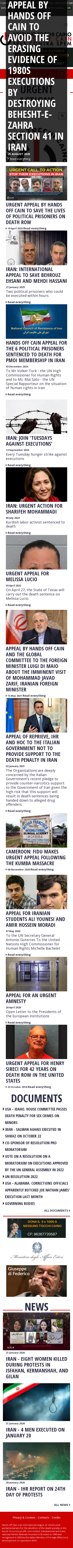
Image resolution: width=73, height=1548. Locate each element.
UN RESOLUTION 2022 (21, 1176)
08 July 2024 (13, 518)
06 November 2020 (19, 869)
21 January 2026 (15, 1352)
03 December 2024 (17, 366)
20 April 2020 (13, 1007)
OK (69, 8)
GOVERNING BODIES (20, 1203)
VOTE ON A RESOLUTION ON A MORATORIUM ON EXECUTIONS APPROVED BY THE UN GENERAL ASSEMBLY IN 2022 (36, 1163)
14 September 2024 (17, 450)
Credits (56, 1517)
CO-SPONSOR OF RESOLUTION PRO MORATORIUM (31, 1146)
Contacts (43, 1517)
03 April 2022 (13, 585)
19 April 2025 (15, 228)
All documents (57, 1210)
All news (62, 1505)
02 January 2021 (15, 766)
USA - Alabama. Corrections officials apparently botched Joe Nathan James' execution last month (37, 1190)
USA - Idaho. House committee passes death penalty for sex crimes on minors (36, 1115)
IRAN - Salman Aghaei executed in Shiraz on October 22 (33, 1133)
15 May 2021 (15, 695)
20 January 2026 (15, 1482)
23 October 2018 (18, 1087)
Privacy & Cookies (24, 1517)
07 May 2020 (13, 931)
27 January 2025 (15, 287)
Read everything (35, 228)
